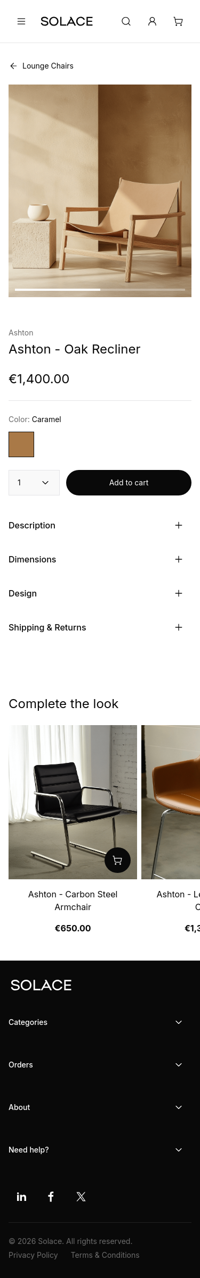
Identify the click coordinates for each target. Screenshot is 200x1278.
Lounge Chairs (41, 66)
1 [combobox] (34, 482)
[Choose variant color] (21, 444)
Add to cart (129, 482)
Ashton (21, 332)
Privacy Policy (33, 1254)
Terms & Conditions (105, 1254)
